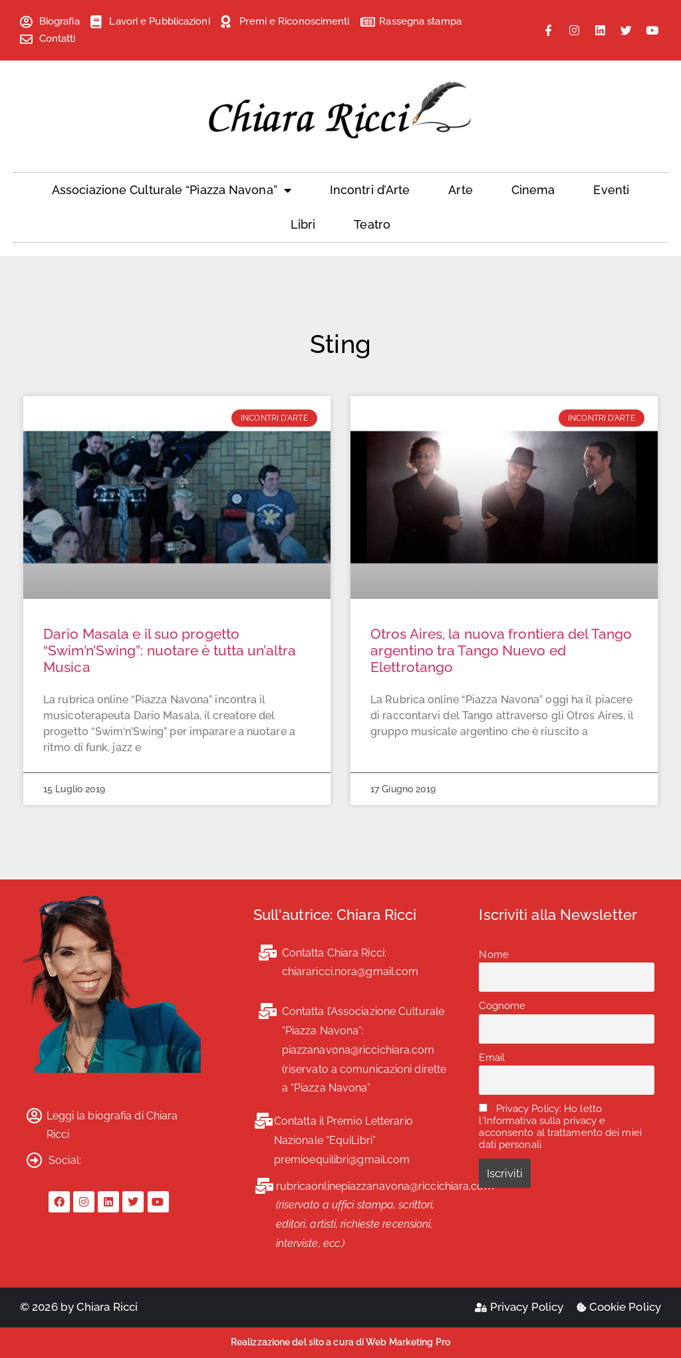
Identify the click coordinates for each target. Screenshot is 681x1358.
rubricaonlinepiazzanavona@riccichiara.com (385, 1186)
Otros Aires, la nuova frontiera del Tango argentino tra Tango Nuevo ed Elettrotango (501, 650)
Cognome (502, 1006)
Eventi (611, 190)
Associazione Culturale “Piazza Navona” (171, 190)
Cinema (533, 190)
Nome (493, 955)
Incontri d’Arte (370, 190)
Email (492, 1058)
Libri (303, 224)
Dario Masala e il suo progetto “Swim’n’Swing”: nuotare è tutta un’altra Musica (169, 650)
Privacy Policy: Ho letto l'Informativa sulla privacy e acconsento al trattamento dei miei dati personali (560, 1127)
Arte (460, 190)
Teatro (372, 224)
